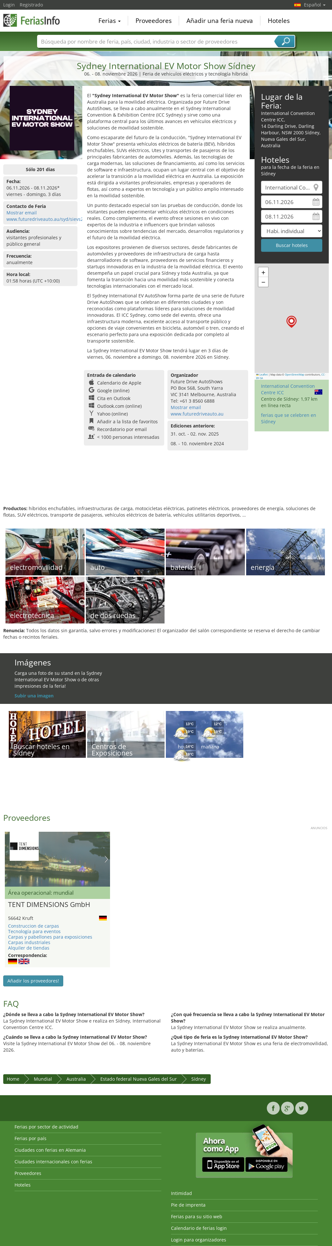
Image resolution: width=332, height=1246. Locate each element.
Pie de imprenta (188, 1205)
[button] (291, 321)
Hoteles (279, 20)
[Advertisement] (165, 484)
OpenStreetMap (294, 374)
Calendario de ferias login (199, 1228)
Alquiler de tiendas (28, 948)
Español (315, 5)
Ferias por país (30, 1138)
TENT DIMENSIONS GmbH (49, 905)
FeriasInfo (35, 20)
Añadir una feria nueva (219, 20)
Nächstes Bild (106, 859)
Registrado (31, 5)
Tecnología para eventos (34, 931)
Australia (76, 1079)
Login (9, 5)
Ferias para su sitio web (196, 1216)
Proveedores (154, 20)
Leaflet (262, 374)
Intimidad (181, 1193)
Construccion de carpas (33, 926)
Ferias (109, 20)
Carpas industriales (29, 942)
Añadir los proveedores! (33, 981)
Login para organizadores (198, 1240)
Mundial (43, 1079)
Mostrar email (21, 213)
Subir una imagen (34, 696)
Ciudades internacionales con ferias (53, 1161)
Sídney (198, 1079)
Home (13, 1079)
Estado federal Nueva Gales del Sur (138, 1079)
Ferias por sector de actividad (46, 1127)
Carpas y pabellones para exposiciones (50, 937)
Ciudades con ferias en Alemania (50, 1150)
